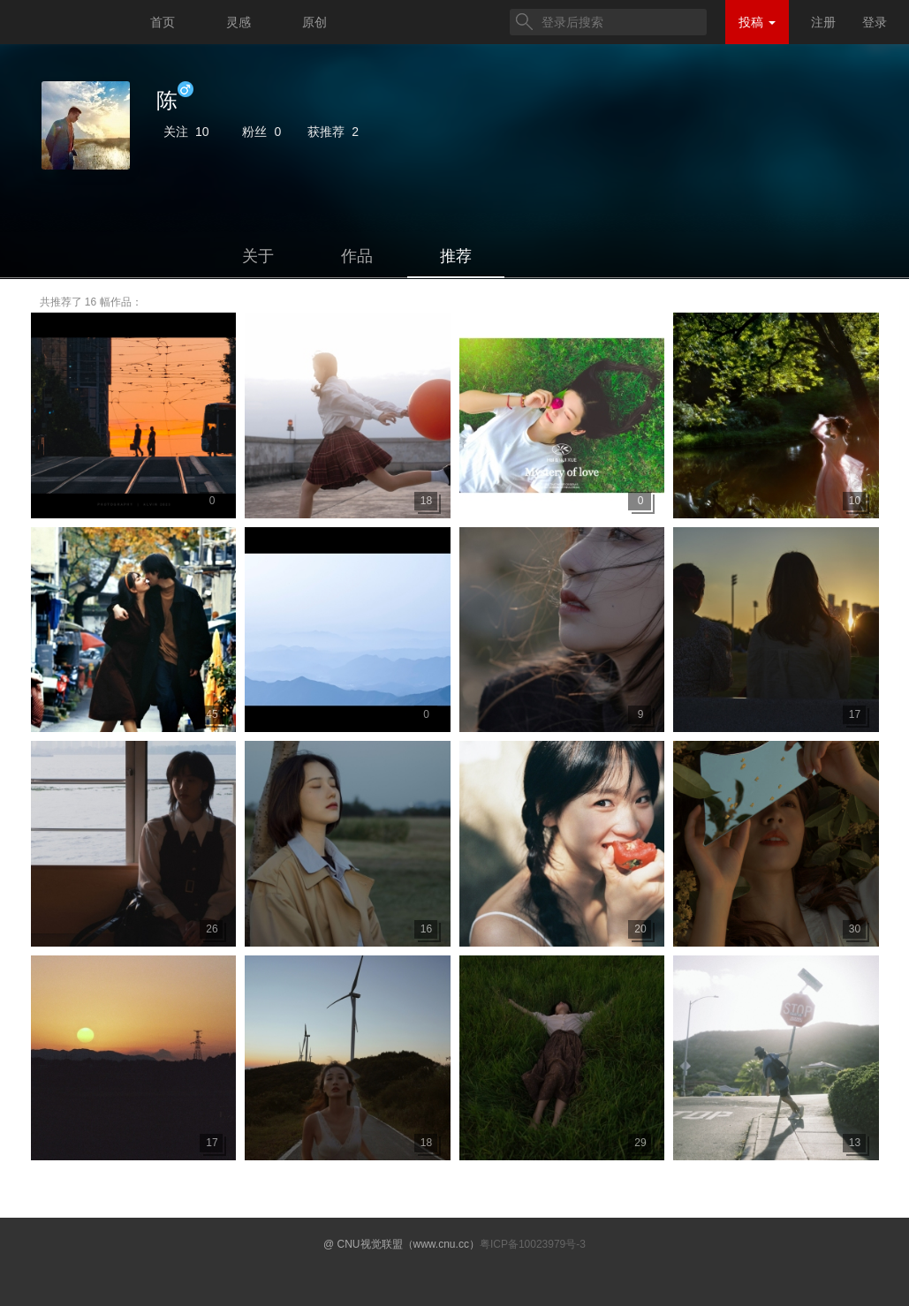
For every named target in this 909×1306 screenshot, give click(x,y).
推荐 (456, 256)
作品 (357, 256)
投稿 (757, 22)
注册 (823, 22)
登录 (874, 22)
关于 (258, 256)
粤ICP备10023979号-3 (533, 1244)
